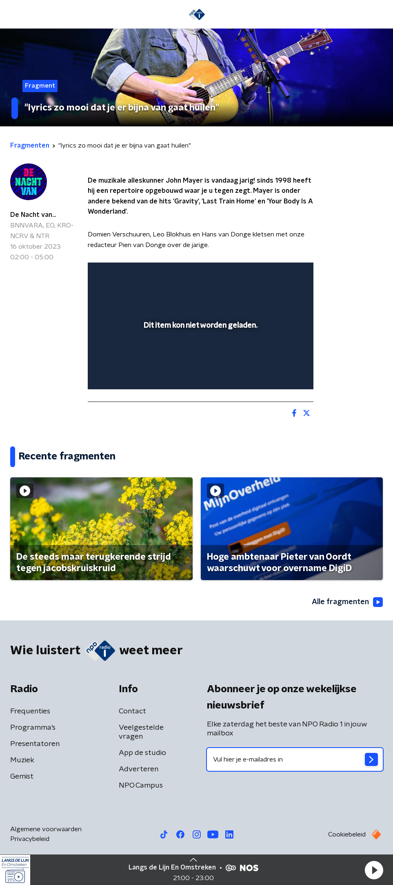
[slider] (199, 375)
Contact (132, 711)
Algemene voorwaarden (46, 829)
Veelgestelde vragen (141, 732)
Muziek (22, 760)
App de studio (142, 753)
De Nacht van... (33, 215)
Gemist (21, 776)
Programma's (33, 727)
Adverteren (138, 769)
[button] (374, 870)
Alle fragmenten (347, 602)
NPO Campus (141, 785)
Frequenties (30, 711)
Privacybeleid (29, 839)
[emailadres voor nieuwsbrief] (295, 759)
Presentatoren (35, 744)
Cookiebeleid (347, 834)
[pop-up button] (269, 274)
